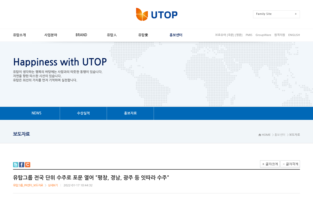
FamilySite (276, 14)
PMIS (249, 35)
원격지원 (279, 35)
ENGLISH (294, 35)
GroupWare (263, 35)
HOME (266, 134)
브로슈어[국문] (224, 35)
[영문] (239, 35)
